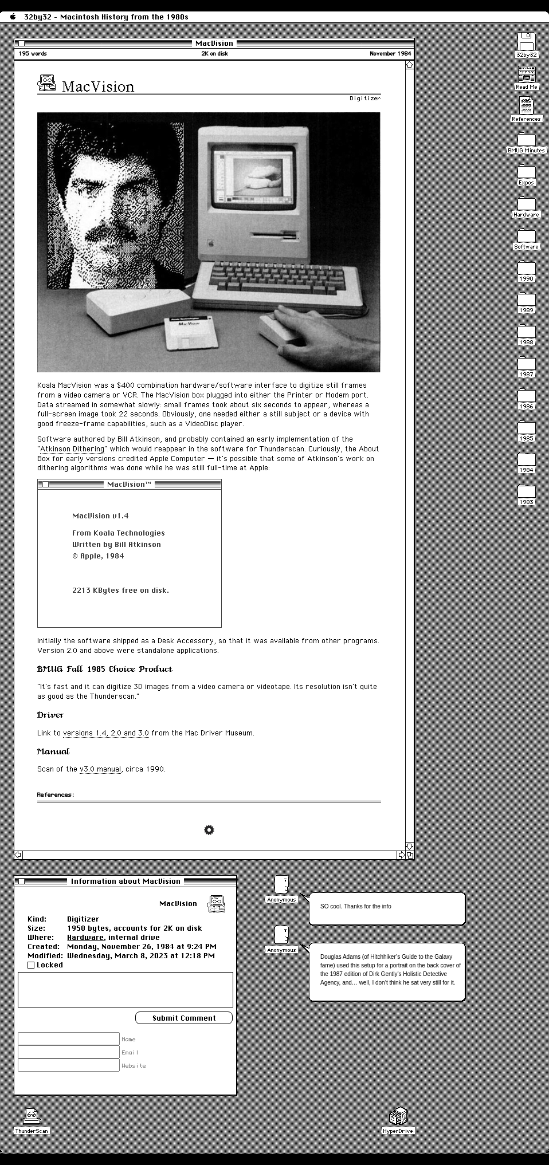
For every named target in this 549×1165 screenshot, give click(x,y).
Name (129, 1040)
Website (134, 1066)
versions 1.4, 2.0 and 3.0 (106, 733)
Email (130, 1053)
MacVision (214, 43)
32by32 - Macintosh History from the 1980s (106, 16)
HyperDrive (398, 1130)
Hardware (85, 937)
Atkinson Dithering (72, 448)
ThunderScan (31, 1130)
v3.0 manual (100, 769)
